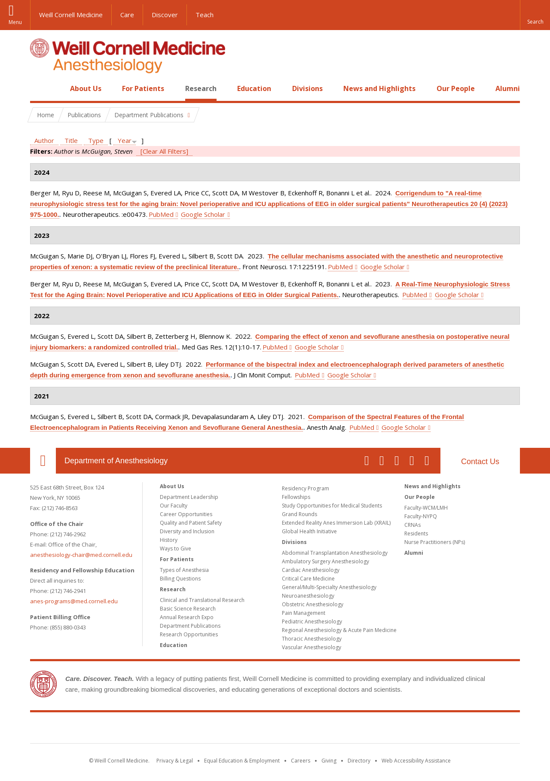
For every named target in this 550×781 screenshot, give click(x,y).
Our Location (43, 461)
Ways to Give (175, 548)
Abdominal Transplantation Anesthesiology (335, 552)
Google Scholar (203, 214)
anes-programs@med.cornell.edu (74, 601)
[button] (535, 15)
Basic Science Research (188, 608)
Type (96, 140)
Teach (205, 14)
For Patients (143, 88)
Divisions (307, 88)
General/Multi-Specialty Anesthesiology (329, 587)
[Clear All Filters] (164, 151)
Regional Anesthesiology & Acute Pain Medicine (339, 630)
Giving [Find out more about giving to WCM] (328, 760)
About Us (85, 88)
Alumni (507, 88)
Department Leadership (189, 497)
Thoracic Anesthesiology (312, 638)
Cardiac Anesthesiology (310, 570)
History (168, 540)
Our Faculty (173, 505)
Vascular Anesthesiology (311, 647)
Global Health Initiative (309, 531)
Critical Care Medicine (308, 578)
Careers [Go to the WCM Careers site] (300, 760)
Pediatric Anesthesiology (312, 621)
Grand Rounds (299, 514)
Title (71, 140)
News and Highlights (379, 88)
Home (39, 88)
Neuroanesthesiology (308, 595)
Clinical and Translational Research (202, 600)
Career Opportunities (186, 514)
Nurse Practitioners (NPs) (434, 542)
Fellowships (296, 497)
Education (254, 88)
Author (44, 140)
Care (127, 14)
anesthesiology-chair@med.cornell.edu (81, 555)
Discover (165, 14)
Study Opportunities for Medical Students (332, 505)
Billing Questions (180, 578)
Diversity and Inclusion (187, 531)
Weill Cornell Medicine (71, 14)
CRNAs (412, 525)
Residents (416, 533)
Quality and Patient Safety (191, 522)
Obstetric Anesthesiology (312, 604)
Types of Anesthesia (184, 570)
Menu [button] (15, 22)
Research (201, 88)
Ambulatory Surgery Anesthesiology (325, 561)
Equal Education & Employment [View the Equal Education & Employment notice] (242, 760)
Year (124, 140)
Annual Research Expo (187, 617)
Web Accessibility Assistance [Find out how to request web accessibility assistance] (416, 760)
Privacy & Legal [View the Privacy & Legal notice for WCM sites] (174, 760)
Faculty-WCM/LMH (426, 507)
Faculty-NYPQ (420, 516)
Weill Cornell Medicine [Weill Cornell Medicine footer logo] (275, 729)
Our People (456, 88)
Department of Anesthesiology (116, 460)
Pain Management (303, 613)
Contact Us (480, 461)
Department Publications (190, 625)
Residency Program (305, 488)
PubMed (161, 214)
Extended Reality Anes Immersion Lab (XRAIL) (336, 522)
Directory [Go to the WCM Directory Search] (359, 760)
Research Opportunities (189, 634)
